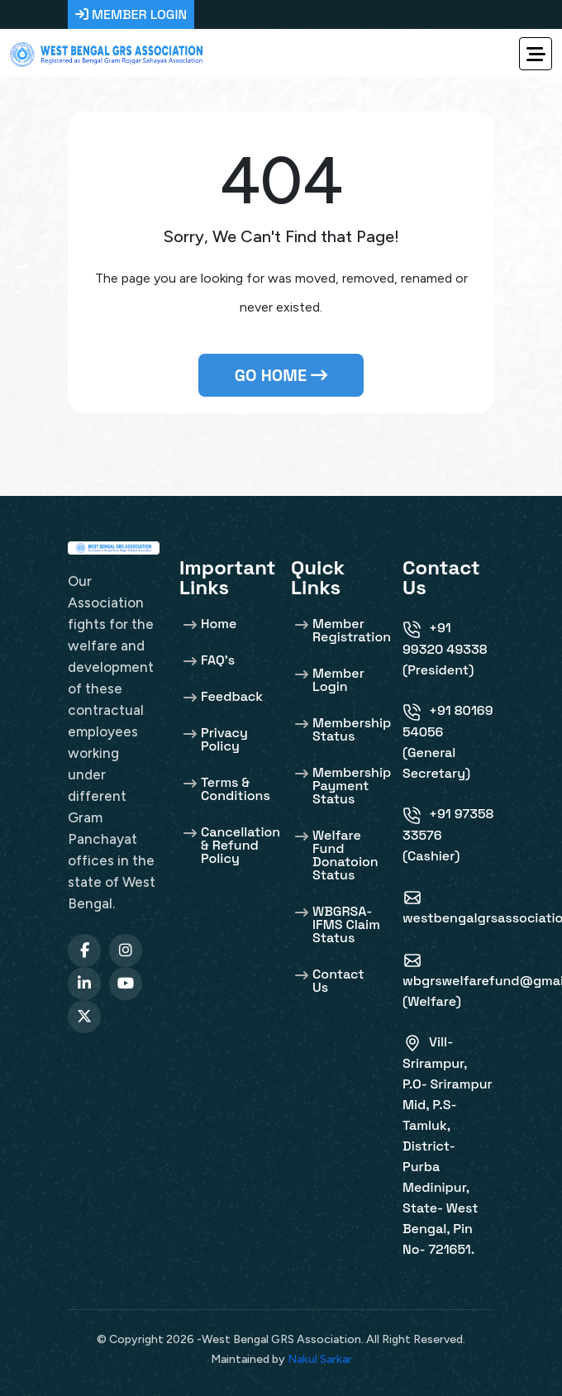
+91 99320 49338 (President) (444, 649)
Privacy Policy (224, 738)
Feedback (232, 695)
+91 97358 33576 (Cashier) (447, 835)
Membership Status (351, 728)
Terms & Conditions (235, 788)
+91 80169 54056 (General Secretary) (447, 742)
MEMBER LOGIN (131, 14)
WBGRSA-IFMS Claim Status (346, 924)
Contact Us (338, 979)
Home (218, 623)
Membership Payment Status (351, 785)
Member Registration (351, 629)
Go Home (281, 375)
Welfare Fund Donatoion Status (345, 854)
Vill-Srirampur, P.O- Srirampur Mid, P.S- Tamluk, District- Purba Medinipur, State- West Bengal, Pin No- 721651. (447, 1145)
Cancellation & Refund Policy (240, 844)
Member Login (338, 679)
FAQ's (218, 659)
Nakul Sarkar (320, 1359)
